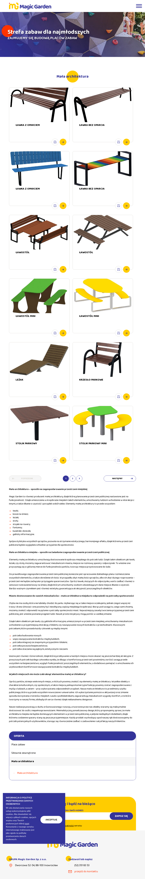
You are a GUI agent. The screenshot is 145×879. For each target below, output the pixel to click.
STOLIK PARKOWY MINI (93, 449)
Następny (117, 478)
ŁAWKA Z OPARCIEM (28, 125)
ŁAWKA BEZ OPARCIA (92, 125)
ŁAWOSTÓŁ (22, 258)
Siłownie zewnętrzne (23, 753)
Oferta (19, 736)
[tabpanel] (72, 34)
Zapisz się (121, 822)
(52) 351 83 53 (81, 865)
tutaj (27, 823)
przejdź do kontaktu (86, 871)
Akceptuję (51, 819)
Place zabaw (18, 745)
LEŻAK (19, 385)
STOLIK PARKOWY (26, 449)
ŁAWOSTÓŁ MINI (25, 322)
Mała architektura (22, 761)
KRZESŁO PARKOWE (91, 385)
